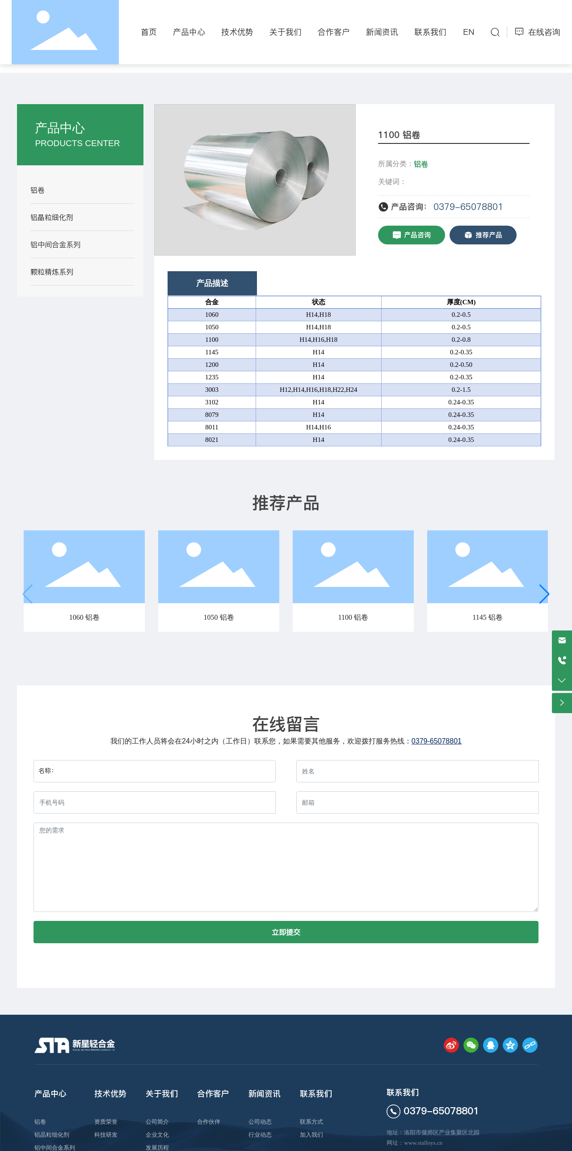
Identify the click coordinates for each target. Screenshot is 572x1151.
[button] (544, 594)
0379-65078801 (468, 207)
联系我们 (403, 1092)
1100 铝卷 (353, 617)
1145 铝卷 (487, 617)
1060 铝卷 (84, 617)
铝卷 (421, 164)
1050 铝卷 (219, 617)
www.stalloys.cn (423, 1142)
